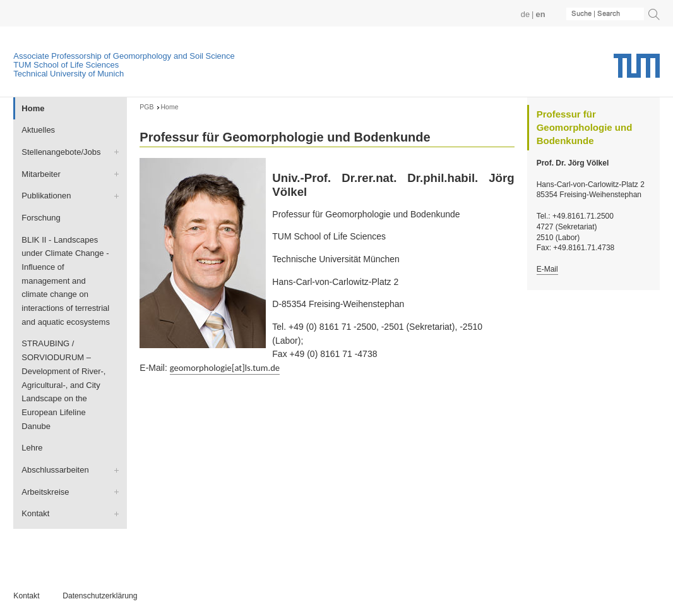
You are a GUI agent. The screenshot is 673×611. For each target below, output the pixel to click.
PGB (146, 107)
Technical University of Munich (68, 73)
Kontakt (35, 513)
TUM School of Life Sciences (66, 65)
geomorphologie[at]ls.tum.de (225, 367)
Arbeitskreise (45, 492)
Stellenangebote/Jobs (60, 152)
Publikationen (46, 195)
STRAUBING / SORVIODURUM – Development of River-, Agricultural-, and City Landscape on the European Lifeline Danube (63, 384)
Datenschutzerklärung (100, 595)
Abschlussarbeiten (54, 470)
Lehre (31, 447)
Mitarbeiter (40, 174)
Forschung (41, 217)
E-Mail (547, 269)
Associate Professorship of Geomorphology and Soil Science (123, 56)
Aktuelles (38, 130)
